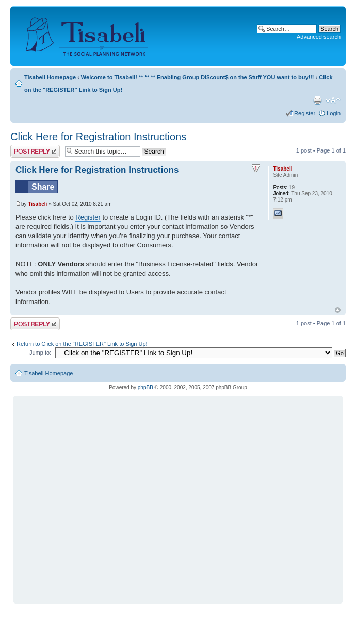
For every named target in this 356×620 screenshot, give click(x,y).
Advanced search (319, 36)
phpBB (145, 387)
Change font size (333, 100)
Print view (317, 100)
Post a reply (35, 151)
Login (334, 113)
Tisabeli (37, 204)
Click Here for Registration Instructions (98, 136)
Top (338, 310)
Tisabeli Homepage (50, 77)
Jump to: (40, 352)
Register (304, 113)
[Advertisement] (96, 495)
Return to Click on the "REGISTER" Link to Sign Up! (82, 344)
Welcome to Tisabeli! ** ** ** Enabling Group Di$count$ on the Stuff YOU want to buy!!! (197, 77)
